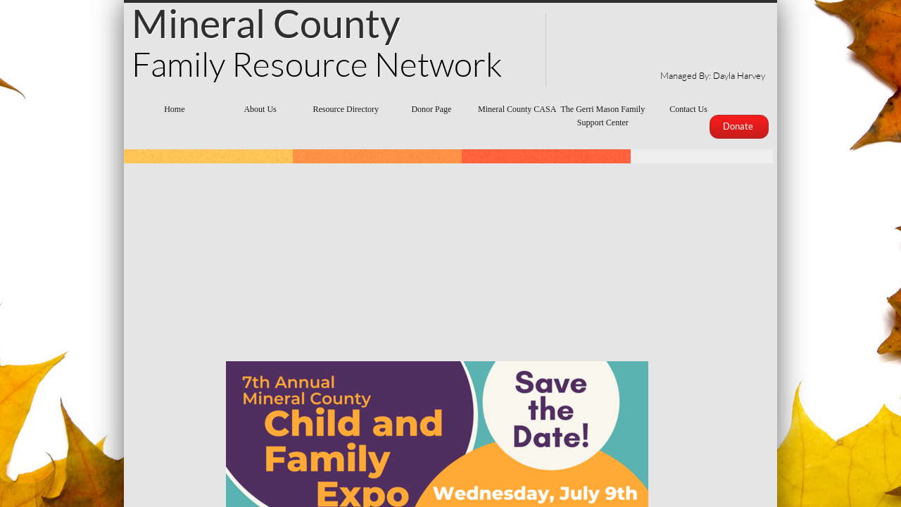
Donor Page (431, 109)
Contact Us (688, 109)
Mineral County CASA (517, 109)
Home (174, 109)
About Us (260, 109)
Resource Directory (346, 109)
